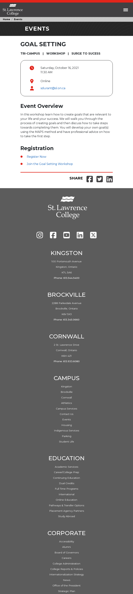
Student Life (66, 441)
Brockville (67, 391)
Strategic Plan (66, 591)
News (66, 580)
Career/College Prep (66, 472)
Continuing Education (66, 477)
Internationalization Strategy (66, 574)
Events (18, 19)
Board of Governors (66, 552)
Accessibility (66, 541)
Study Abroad (66, 516)
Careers (66, 557)
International (66, 494)
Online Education (66, 499)
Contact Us (66, 414)
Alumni (66, 546)
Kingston (66, 386)
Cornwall (66, 397)
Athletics (66, 402)
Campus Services (66, 408)
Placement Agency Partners (66, 510)
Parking (66, 436)
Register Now (36, 156)
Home (6, 19)
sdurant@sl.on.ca (53, 88)
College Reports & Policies (66, 569)
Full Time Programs (66, 488)
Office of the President (66, 585)
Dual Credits (66, 483)
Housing (66, 425)
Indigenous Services (66, 430)
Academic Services (66, 466)
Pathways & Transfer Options (66, 505)
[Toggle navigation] (125, 10)
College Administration (66, 563)
